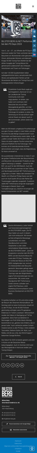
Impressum (18, 441)
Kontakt (18, 451)
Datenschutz (18, 443)
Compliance (18, 448)
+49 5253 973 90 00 (9, 413)
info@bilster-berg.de (9, 419)
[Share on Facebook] (3, 365)
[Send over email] (17, 365)
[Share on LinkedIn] (8, 365)
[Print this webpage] (22, 365)
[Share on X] (13, 365)
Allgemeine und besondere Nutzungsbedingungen (18, 446)
